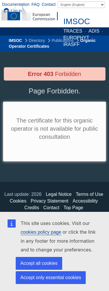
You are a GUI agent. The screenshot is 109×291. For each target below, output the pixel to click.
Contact (49, 4)
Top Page (73, 207)
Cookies (18, 200)
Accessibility (85, 200)
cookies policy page (41, 232)
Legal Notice (59, 194)
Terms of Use (89, 194)
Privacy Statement (49, 200)
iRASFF (71, 44)
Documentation (15, 4)
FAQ (35, 4)
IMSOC (76, 21)
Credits (31, 207)
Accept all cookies (39, 263)
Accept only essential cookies (50, 277)
